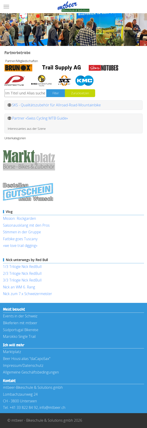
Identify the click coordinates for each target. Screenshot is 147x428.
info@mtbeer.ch (52, 407)
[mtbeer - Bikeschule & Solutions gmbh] (73, 7)
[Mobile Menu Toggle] (6, 6)
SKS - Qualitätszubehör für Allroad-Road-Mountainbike (56, 104)
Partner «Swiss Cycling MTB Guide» (40, 118)
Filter (55, 93)
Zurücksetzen (80, 93)
